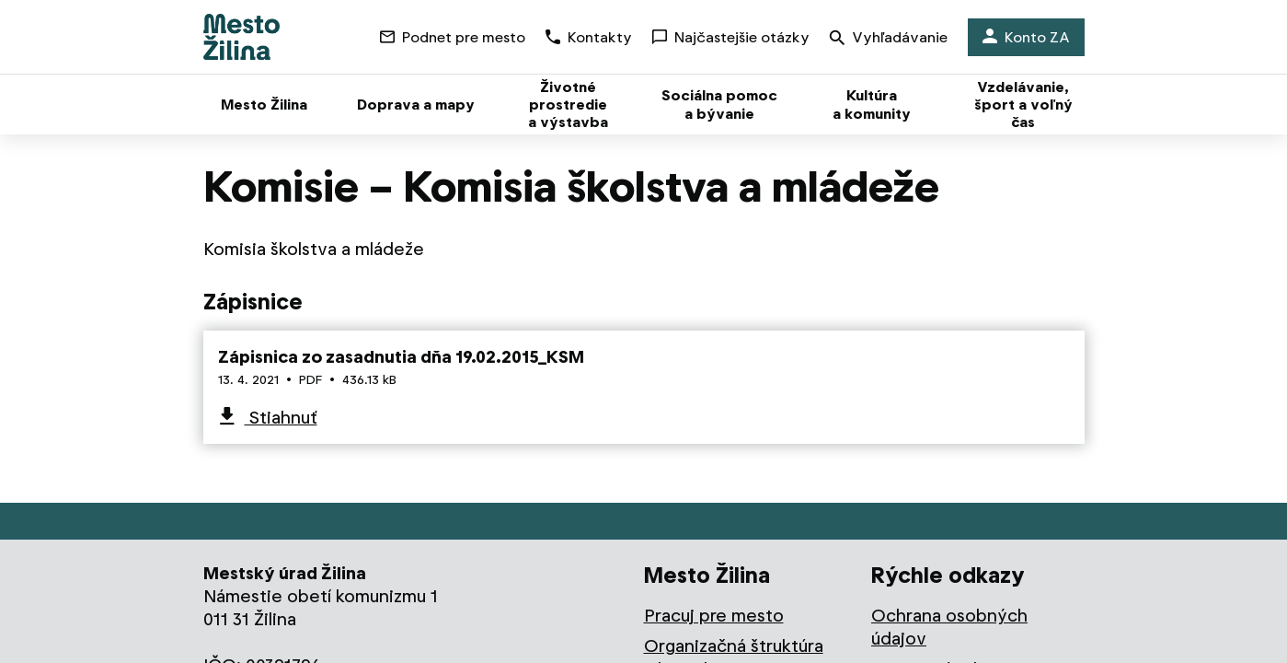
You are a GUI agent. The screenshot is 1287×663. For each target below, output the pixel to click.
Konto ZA (1026, 37)
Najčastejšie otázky (731, 37)
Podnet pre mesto (452, 37)
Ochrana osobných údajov (949, 627)
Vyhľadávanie (889, 39)
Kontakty (589, 37)
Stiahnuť (281, 417)
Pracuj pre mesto (714, 615)
